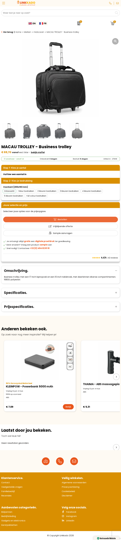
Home (18, 32)
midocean (39, 32)
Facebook (69, 511)
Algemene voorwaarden (74, 482)
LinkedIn (68, 520)
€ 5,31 (86, 406)
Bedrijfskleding (8, 516)
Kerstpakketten (9, 525)
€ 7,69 (9, 406)
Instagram (69, 516)
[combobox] (58, 13)
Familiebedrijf (8, 491)
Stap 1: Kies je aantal (14, 167)
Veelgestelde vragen (11, 486)
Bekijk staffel (38, 152)
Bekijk (68, 406)
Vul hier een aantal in (14, 174)
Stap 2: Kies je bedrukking (17, 180)
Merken (27, 32)
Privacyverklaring (70, 486)
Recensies (6, 495)
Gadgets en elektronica (13, 520)
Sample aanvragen (62, 233)
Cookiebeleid (68, 491)
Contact (5, 482)
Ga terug (8, 32)
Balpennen (6, 511)
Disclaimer (67, 495)
